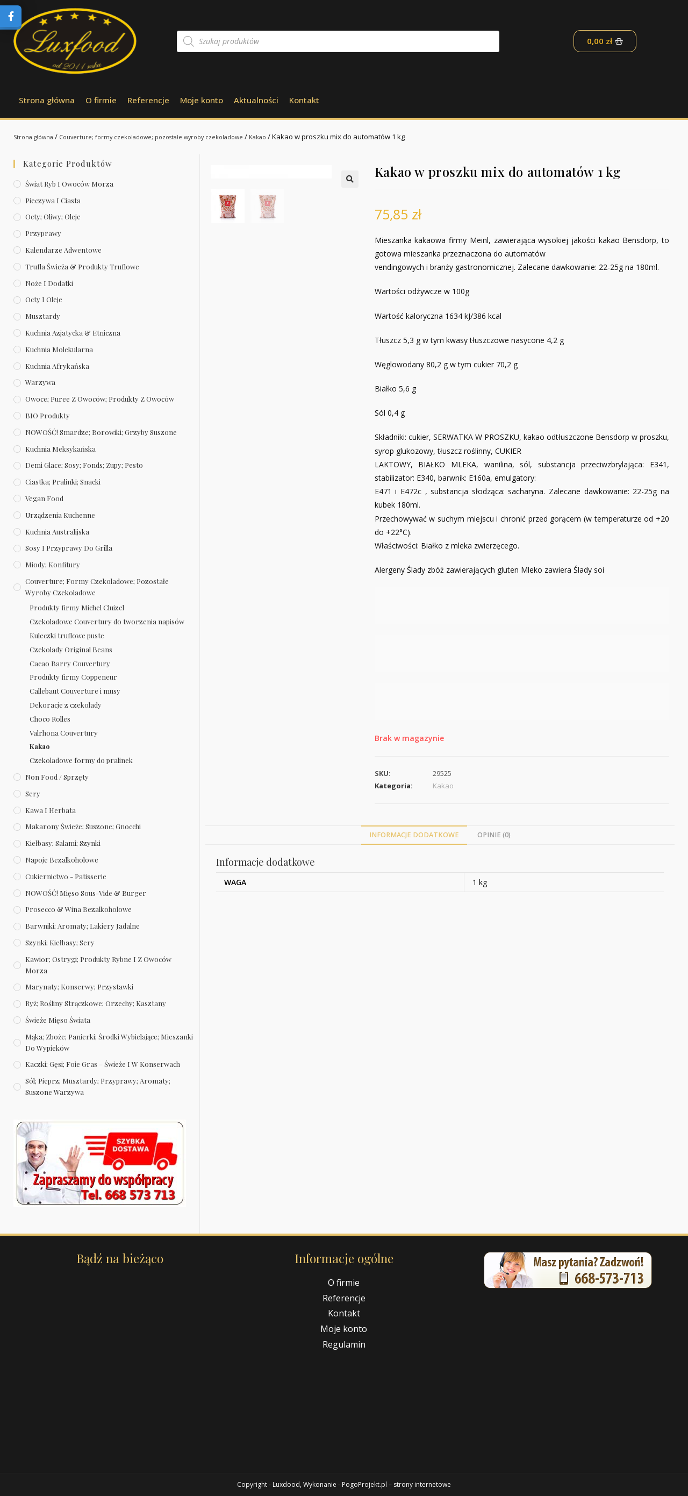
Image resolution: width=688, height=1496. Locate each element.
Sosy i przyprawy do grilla (68, 547)
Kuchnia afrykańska (57, 366)
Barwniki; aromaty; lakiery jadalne (82, 925)
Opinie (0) (494, 834)
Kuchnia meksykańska (60, 448)
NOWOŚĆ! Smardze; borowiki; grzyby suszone (101, 432)
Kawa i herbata (50, 810)
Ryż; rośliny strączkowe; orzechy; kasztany (95, 1003)
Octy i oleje (43, 299)
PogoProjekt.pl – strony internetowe (396, 1484)
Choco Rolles (50, 718)
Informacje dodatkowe (414, 834)
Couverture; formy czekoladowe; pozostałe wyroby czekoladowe (172, 136)
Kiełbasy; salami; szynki (63, 842)
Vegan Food (44, 498)
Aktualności (256, 100)
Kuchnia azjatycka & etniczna (72, 332)
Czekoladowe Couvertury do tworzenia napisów (107, 621)
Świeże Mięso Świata (57, 1019)
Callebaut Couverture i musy (75, 690)
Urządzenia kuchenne (60, 514)
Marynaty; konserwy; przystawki (79, 986)
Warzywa (40, 382)
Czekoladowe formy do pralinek (81, 760)
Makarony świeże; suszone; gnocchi (83, 826)
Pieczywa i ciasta (53, 200)
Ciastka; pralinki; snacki (63, 481)
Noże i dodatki (49, 283)
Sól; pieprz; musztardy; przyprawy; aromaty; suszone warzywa (97, 1086)
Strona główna (47, 100)
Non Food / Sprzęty (57, 776)
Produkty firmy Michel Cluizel (77, 607)
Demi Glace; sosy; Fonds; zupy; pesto (84, 464)
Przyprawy (43, 233)
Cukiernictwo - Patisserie (65, 876)
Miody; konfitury (52, 564)
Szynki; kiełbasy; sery (60, 942)
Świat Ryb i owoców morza (69, 183)
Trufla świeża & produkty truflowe (82, 266)
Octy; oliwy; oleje (53, 216)
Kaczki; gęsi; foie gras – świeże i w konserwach (102, 1063)
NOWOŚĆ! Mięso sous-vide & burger (85, 892)
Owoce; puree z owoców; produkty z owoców (99, 398)
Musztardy (42, 315)
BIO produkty (47, 415)
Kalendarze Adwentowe (63, 249)
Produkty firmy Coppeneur (73, 676)
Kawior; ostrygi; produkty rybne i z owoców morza (98, 964)
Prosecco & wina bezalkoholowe (78, 909)
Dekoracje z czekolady (66, 704)
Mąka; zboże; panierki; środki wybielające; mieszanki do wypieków (109, 1042)
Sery (32, 793)
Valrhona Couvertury (64, 732)
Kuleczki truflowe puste (67, 635)
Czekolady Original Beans (71, 649)
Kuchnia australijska (57, 531)
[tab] (414, 835)
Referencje (148, 100)
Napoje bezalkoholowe (61, 859)
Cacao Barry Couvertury (70, 663)
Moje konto (201, 100)
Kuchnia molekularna (59, 349)
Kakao (294, 136)
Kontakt (304, 100)
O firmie (101, 100)
